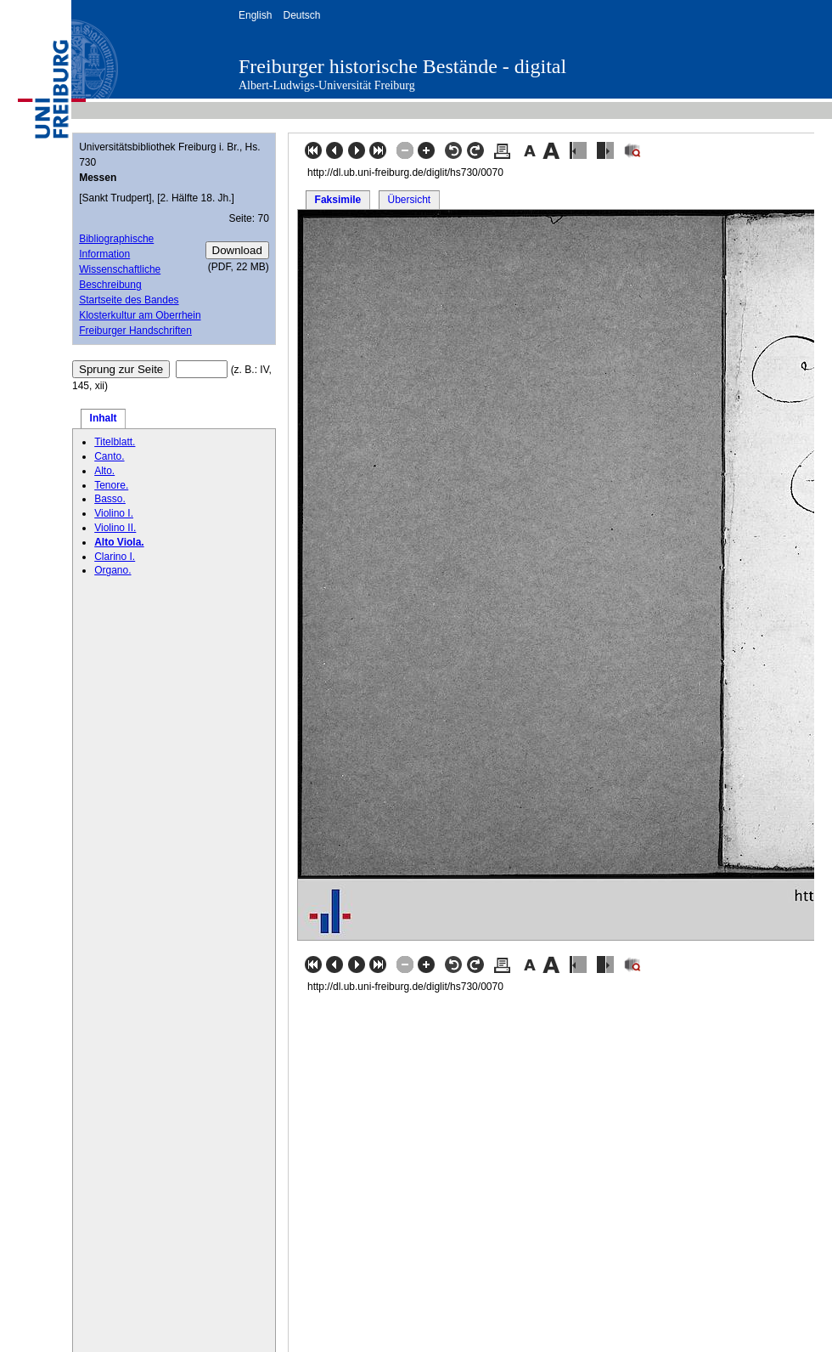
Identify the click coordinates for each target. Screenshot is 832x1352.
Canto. (109, 456)
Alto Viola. (118, 542)
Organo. (112, 570)
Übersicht (408, 200)
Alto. (104, 471)
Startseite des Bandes (128, 300)
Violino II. (115, 528)
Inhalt (103, 418)
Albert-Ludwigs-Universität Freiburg (327, 85)
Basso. (110, 499)
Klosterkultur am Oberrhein (139, 315)
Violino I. (113, 513)
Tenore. (111, 485)
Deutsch (301, 15)
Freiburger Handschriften (135, 331)
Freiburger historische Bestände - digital (402, 66)
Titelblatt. (114, 442)
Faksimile (338, 200)
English (255, 15)
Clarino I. (114, 557)
